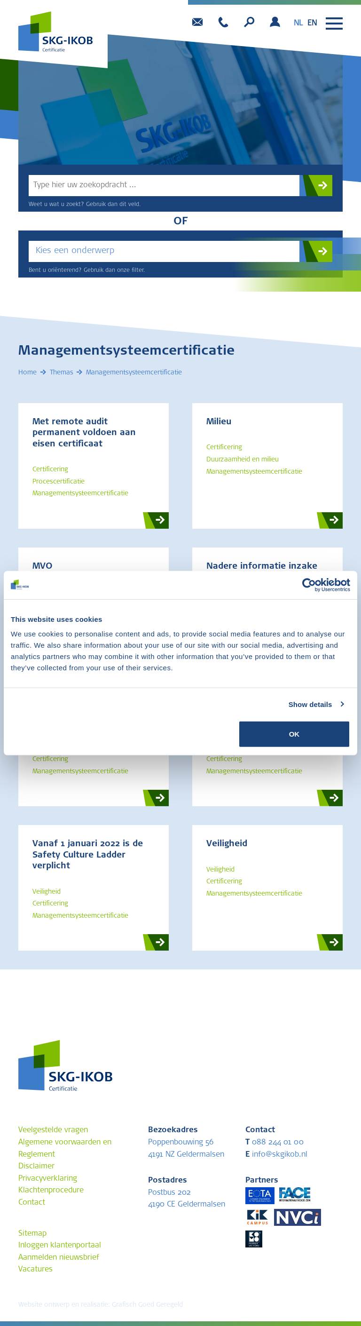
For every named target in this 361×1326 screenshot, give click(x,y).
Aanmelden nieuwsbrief (58, 1258)
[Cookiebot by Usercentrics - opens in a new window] (309, 585)
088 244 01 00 (274, 1142)
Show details (310, 704)
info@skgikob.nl (276, 1155)
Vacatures (35, 1270)
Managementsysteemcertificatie (80, 494)
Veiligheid (46, 893)
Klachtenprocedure (51, 1191)
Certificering (50, 470)
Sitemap (32, 1234)
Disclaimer (36, 1167)
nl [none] (298, 23)
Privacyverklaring (47, 1179)
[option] (312, 23)
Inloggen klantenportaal (59, 1246)
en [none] (312, 23)
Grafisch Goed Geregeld (147, 1305)
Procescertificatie (58, 482)
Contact (31, 1203)
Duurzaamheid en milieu (242, 460)
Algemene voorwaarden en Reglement (64, 1149)
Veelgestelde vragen (53, 1131)
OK (294, 734)
